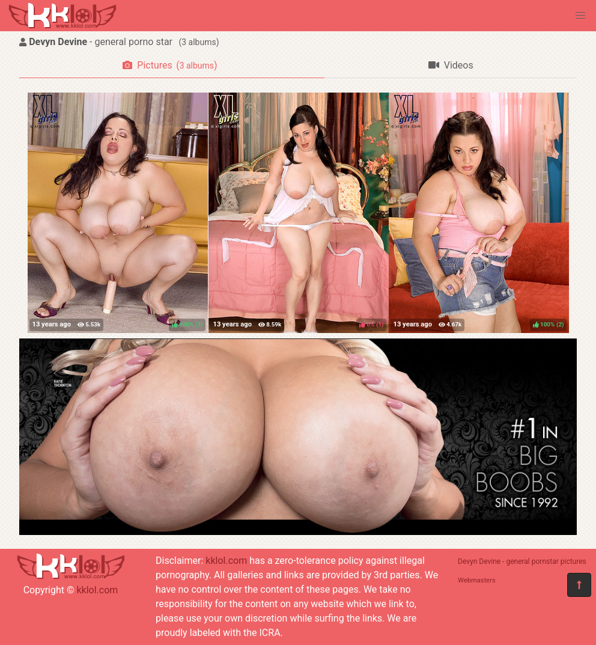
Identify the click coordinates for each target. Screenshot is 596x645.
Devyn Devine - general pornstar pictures (522, 561)
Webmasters (477, 580)
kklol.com (97, 590)
